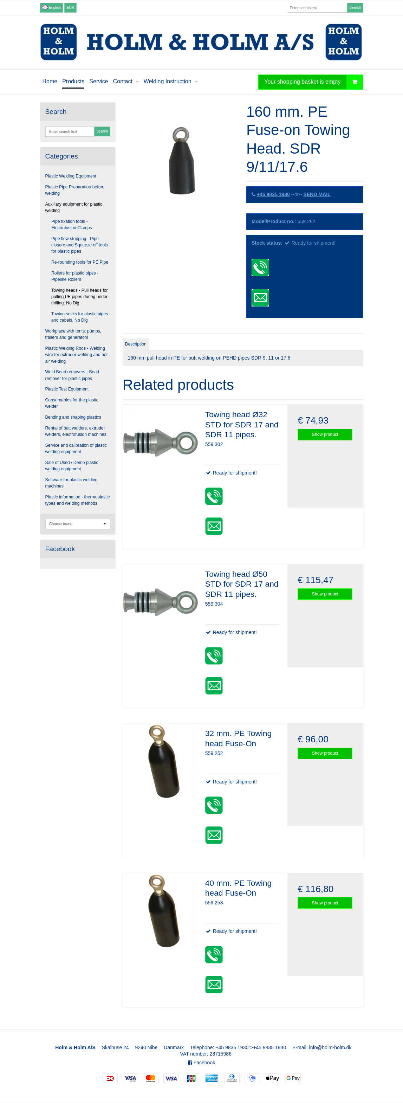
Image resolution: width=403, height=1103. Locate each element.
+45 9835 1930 (273, 194)
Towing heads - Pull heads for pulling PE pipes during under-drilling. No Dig (80, 297)
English (51, 7)
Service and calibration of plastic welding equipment (76, 448)
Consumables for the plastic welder (71, 403)
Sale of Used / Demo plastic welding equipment (71, 465)
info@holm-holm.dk (330, 1047)
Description (136, 344)
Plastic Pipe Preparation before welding (75, 190)
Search (355, 7)
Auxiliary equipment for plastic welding (74, 207)
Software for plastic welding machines (71, 483)
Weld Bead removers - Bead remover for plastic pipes (72, 375)
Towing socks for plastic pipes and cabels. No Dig (79, 317)
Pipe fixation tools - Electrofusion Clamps (71, 224)
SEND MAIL (317, 194)
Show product (325, 434)
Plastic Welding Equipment (71, 176)
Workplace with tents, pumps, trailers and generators (73, 334)
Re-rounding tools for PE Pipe (79, 262)
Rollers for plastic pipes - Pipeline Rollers (74, 276)
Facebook (201, 1062)
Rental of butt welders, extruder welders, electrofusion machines (75, 431)
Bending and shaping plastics (73, 417)
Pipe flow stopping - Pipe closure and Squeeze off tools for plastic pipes (79, 245)
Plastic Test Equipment (67, 389)
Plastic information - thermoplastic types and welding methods (77, 500)
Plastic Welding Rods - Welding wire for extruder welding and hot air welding (76, 355)
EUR (70, 7)
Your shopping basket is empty (313, 82)
